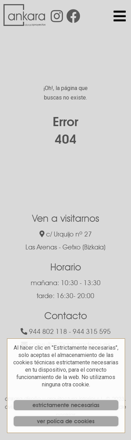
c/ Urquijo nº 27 (65, 234)
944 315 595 (92, 331)
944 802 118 (44, 331)
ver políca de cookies (66, 421)
